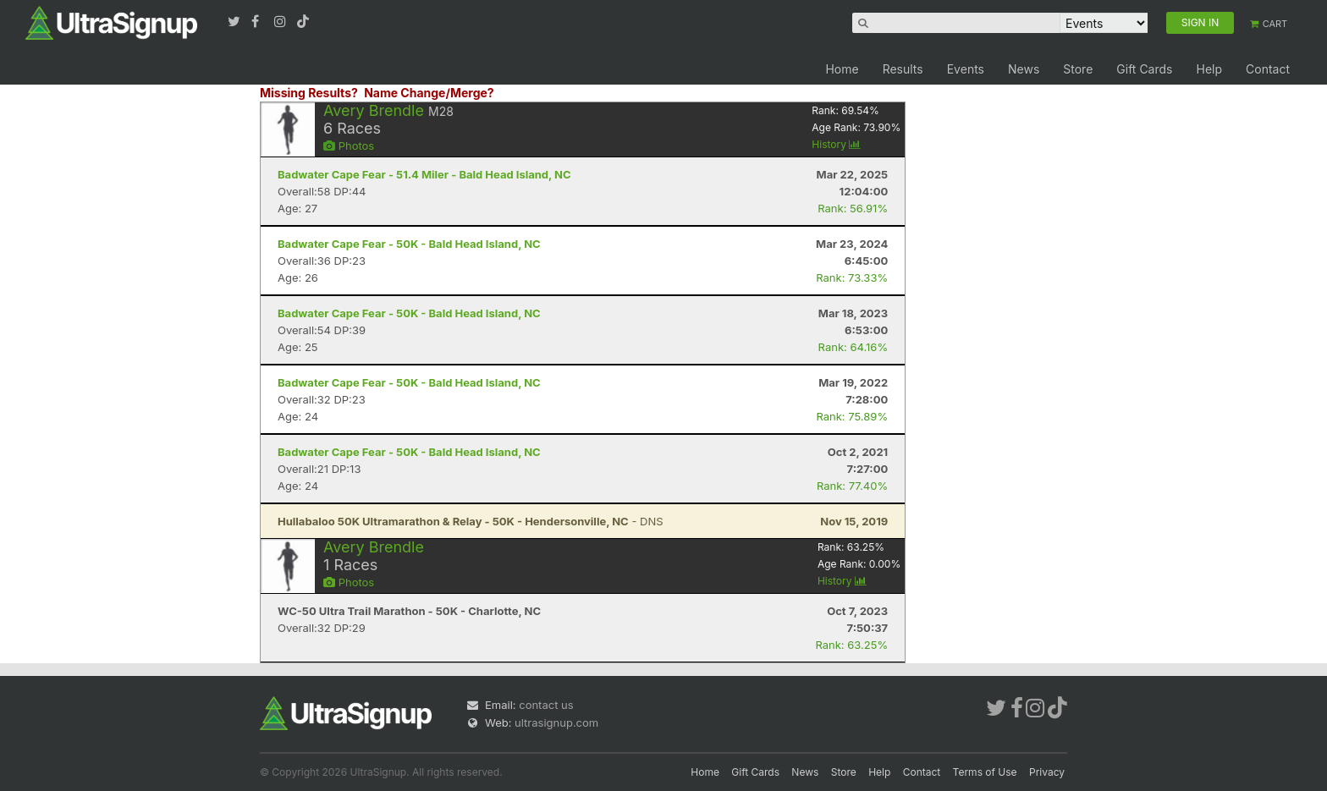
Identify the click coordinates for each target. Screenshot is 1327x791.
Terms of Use (985, 772)
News (1023, 69)
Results (903, 69)
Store (1078, 69)
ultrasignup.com (556, 722)
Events (965, 69)
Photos (348, 145)
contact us (546, 704)
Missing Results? (309, 92)
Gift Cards (1144, 69)
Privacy (1047, 772)
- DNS (471, 521)
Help (1209, 69)
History (836, 144)
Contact (1268, 69)
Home (841, 69)
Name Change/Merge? (429, 92)
